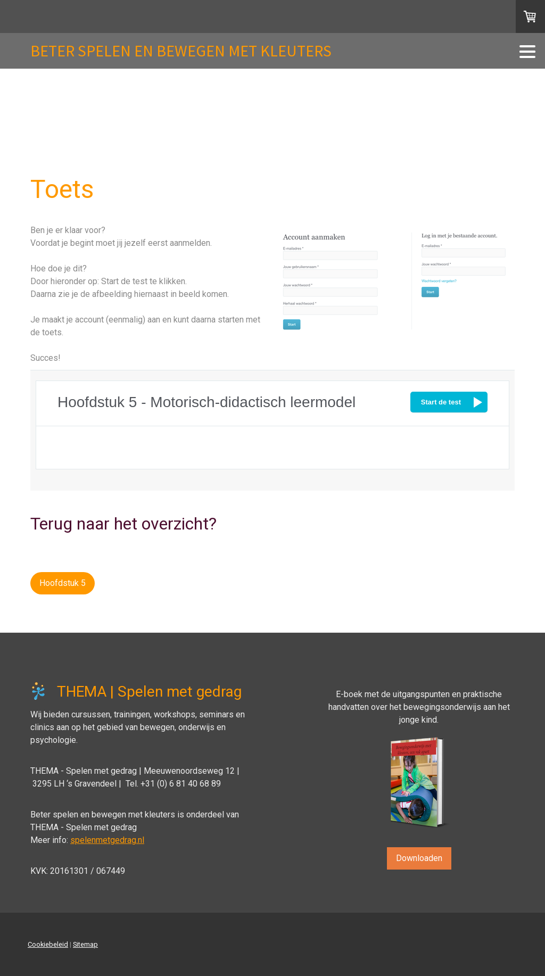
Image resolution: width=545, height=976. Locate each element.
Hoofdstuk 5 (62, 583)
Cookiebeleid (48, 944)
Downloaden (419, 858)
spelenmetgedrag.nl (107, 840)
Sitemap (85, 944)
